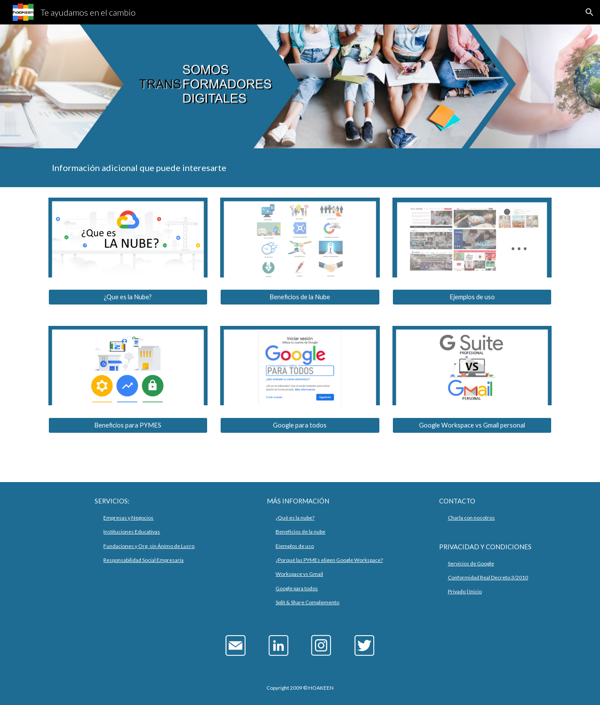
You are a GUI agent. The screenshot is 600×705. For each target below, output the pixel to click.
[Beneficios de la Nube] (300, 297)
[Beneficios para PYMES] (128, 425)
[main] (300, 168)
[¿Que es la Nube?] (128, 297)
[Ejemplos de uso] (472, 297)
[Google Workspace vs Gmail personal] (472, 425)
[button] (589, 12)
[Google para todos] (300, 425)
